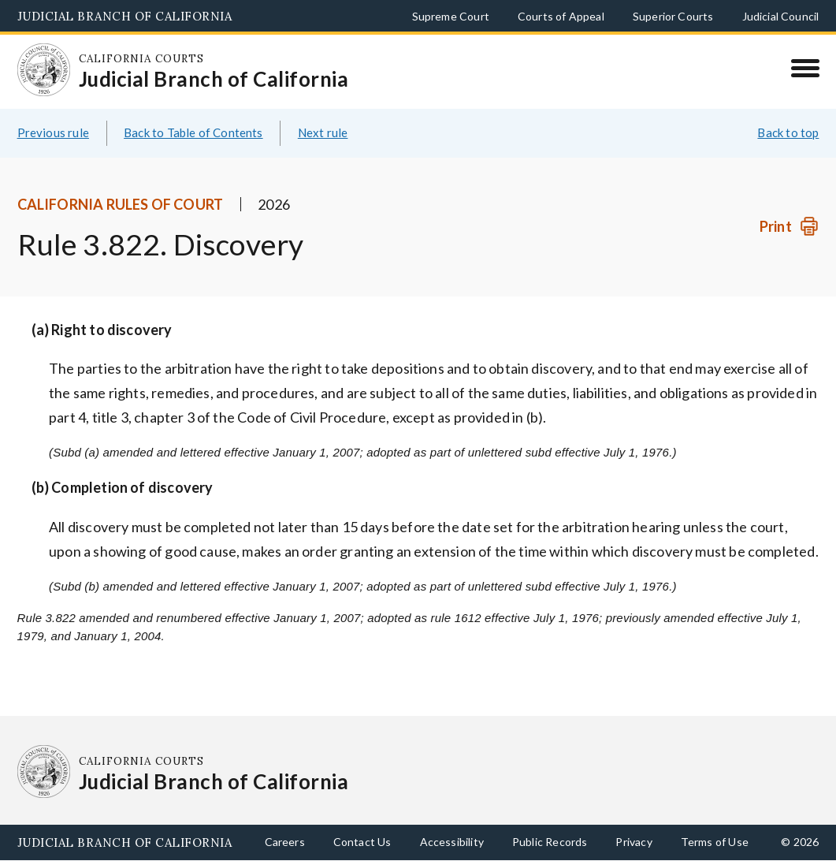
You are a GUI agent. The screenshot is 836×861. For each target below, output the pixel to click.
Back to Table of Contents (193, 132)
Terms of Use (715, 841)
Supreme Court (450, 16)
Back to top (788, 132)
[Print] (789, 226)
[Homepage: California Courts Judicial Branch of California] (44, 70)
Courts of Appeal (561, 16)
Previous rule (53, 132)
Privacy (633, 841)
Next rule (323, 132)
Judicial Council (780, 16)
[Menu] (805, 68)
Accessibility (452, 841)
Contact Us (362, 841)
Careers (285, 841)
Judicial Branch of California (124, 16)
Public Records (550, 841)
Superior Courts (673, 16)
